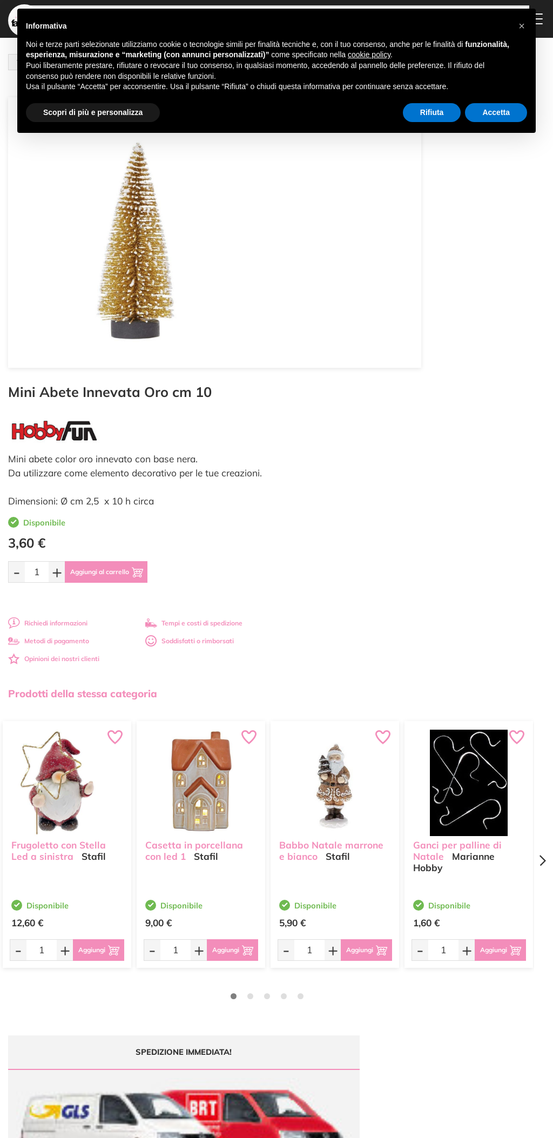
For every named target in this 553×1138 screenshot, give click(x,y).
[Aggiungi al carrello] (396, 285)
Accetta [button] (496, 112)
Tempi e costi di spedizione (472, 336)
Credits (425, 1124)
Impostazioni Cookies (362, 1026)
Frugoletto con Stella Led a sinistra (58, 558)
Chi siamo (253, 991)
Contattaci (254, 1012)
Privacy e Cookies (357, 1016)
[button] (521, 26)
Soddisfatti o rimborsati (468, 354)
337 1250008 (182, 1043)
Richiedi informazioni (327, 336)
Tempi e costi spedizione (67, 857)
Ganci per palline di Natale (457, 558)
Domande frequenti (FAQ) (360, 963)
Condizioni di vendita (362, 1005)
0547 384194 (182, 1011)
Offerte (249, 970)
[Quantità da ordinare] (316, 285)
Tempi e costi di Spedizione (354, 991)
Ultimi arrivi (256, 960)
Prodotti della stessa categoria (82, 406)
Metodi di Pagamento (363, 977)
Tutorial (250, 981)
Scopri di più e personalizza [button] (93, 112)
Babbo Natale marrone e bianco (331, 558)
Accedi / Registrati (266, 1002)
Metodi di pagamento (327, 354)
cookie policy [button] (369, 54)
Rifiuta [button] (432, 112)
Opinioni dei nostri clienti (333, 372)
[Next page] (542, 574)
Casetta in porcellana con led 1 (194, 558)
